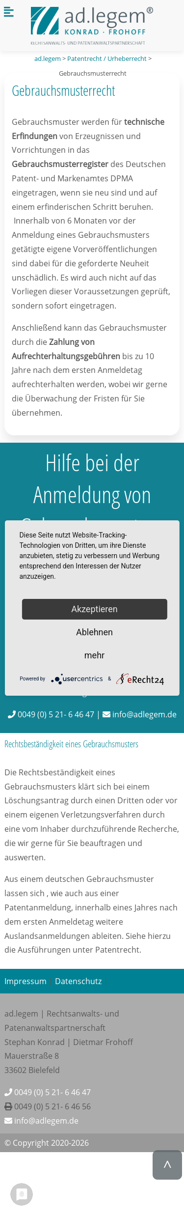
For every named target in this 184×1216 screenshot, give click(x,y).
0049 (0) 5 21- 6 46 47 (47, 1092)
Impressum (25, 981)
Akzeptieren (94, 609)
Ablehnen (94, 632)
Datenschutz (78, 981)
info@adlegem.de (41, 1120)
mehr (94, 655)
